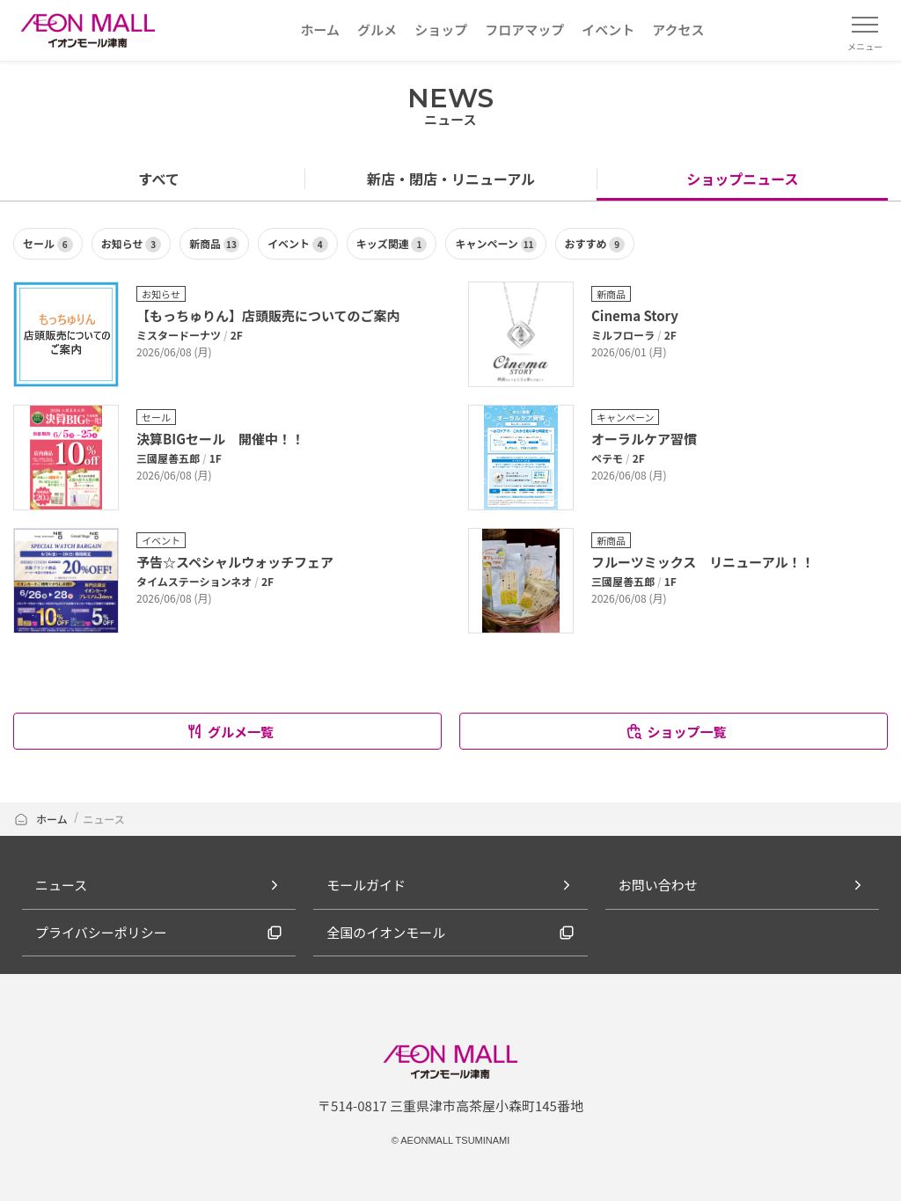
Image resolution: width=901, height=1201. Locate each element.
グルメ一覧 (230, 731)
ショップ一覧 (675, 731)
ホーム (41, 818)
